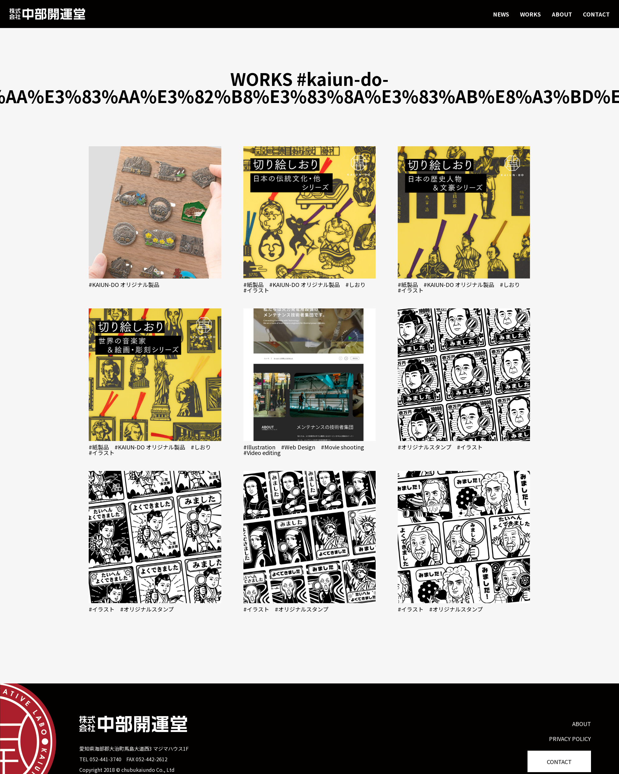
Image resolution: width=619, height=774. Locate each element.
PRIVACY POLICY (570, 738)
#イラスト (256, 290)
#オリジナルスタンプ (424, 447)
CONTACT (596, 14)
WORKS (530, 14)
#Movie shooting (342, 447)
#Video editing (262, 452)
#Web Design (298, 447)
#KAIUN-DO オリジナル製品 (124, 284)
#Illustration (259, 447)
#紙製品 (253, 284)
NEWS (501, 14)
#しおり (355, 284)
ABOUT (562, 14)
